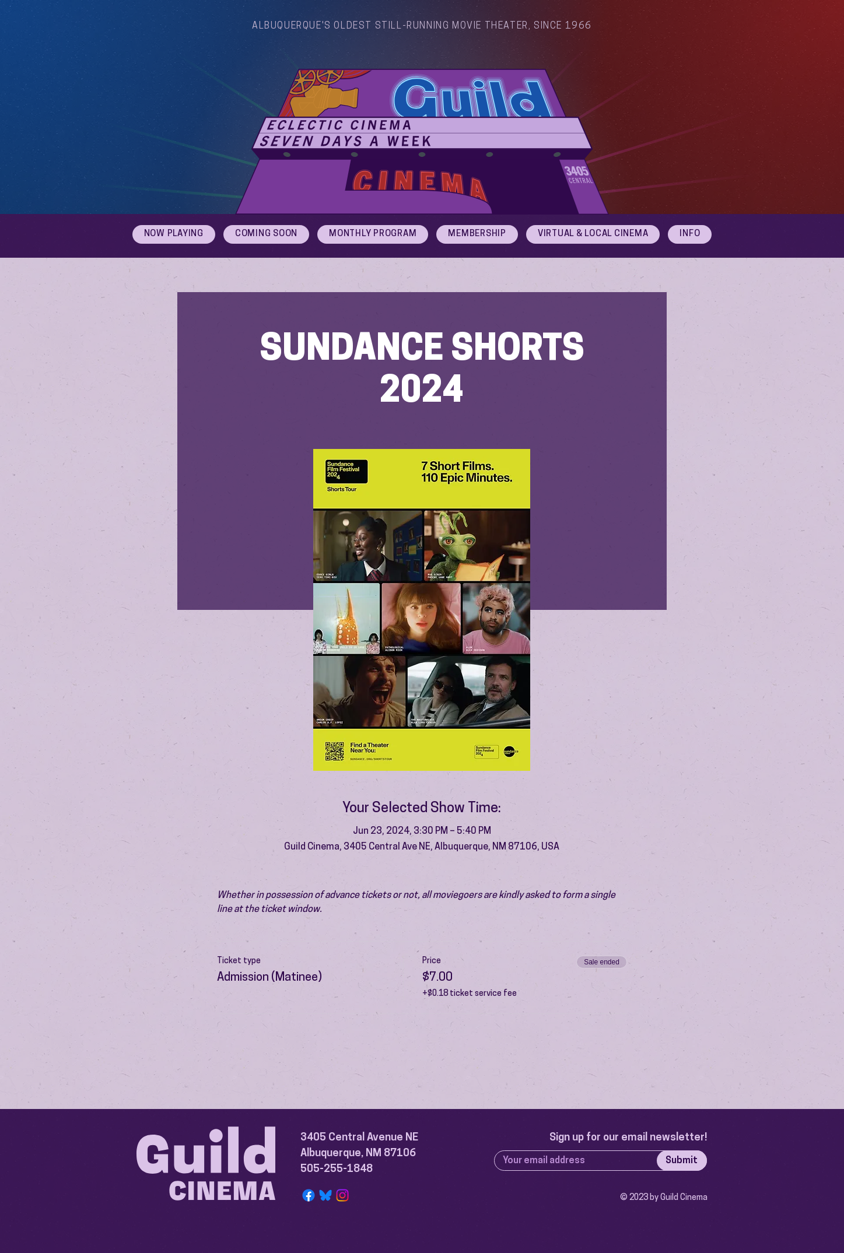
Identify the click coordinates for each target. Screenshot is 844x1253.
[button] (690, 234)
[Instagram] (342, 1195)
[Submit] (682, 1160)
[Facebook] (308, 1195)
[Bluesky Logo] (325, 1195)
